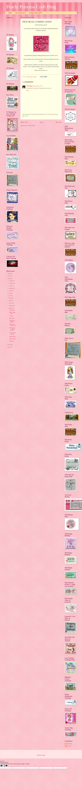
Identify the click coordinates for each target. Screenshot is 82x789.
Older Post (58, 122)
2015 (9, 345)
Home (10, 13)
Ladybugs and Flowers (12, 321)
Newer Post (23, 122)
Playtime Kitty (12, 339)
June (10, 296)
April (10, 301)
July (10, 293)
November (11, 283)
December (11, 281)
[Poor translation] (5, 765)
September (11, 288)
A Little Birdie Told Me (12, 333)
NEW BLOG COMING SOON (12, 329)
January (11, 308)
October (11, 286)
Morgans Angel (12, 336)
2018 (9, 274)
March (10, 303)
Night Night (11, 318)
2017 (9, 276)
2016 (9, 279)
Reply (27, 90)
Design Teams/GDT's (35, 13)
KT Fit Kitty (29, 86)
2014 (9, 347)
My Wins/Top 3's (20, 13)
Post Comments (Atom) (30, 126)
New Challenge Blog (12, 313)
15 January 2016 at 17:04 (37, 86)
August (10, 291)
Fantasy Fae (11, 341)
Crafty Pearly (69, 744)
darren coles (68, 746)
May (10, 298)
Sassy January (12, 310)
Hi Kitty (11, 316)
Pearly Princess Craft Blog (31, 6)
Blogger (43, 755)
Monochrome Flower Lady (12, 325)
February (11, 306)
